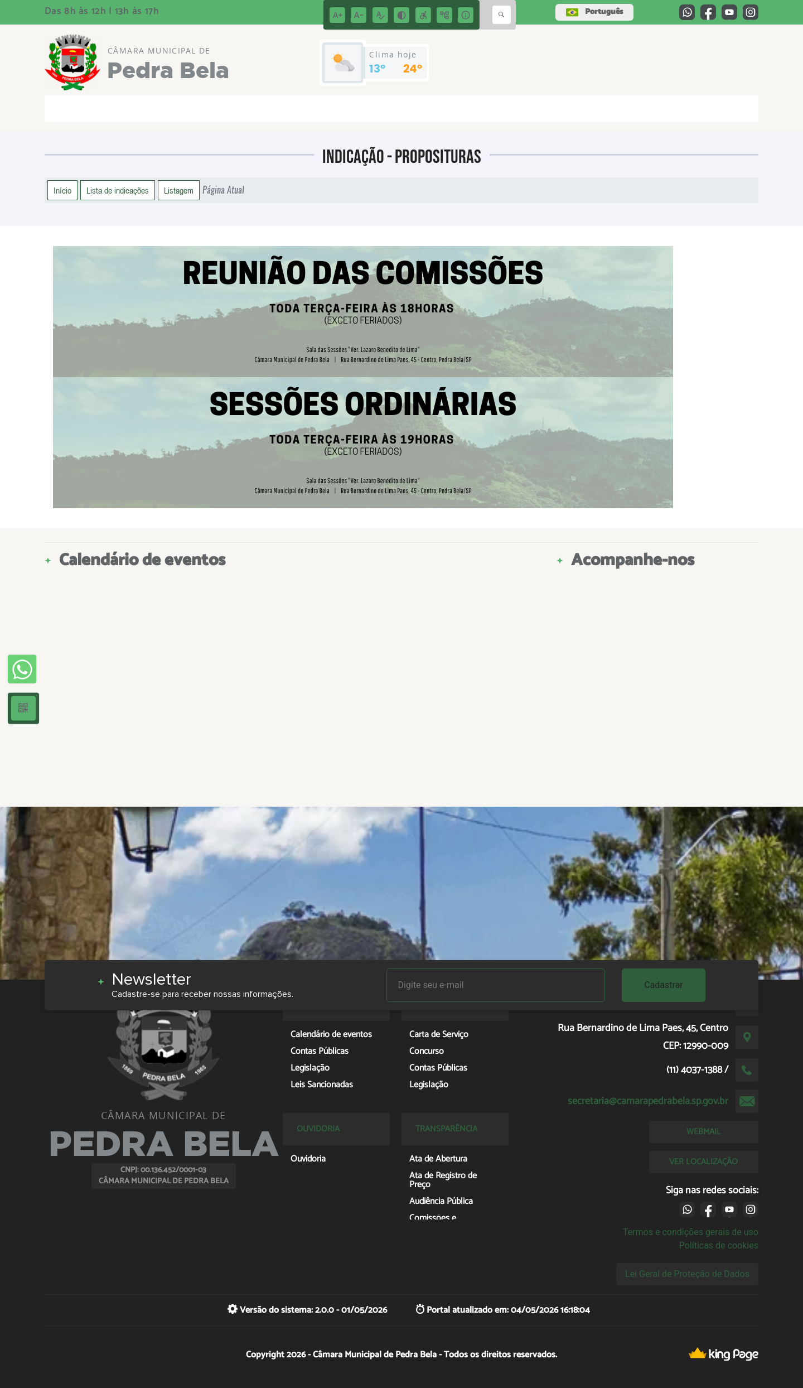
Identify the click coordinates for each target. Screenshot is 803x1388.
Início (62, 190)
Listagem (179, 190)
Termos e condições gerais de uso (690, 1232)
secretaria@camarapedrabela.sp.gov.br (648, 1101)
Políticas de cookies (718, 1245)
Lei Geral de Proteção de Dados (687, 1274)
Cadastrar (663, 985)
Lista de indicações (117, 190)
